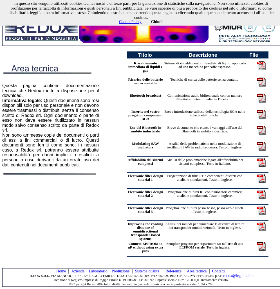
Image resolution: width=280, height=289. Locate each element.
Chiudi (157, 22)
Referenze (173, 271)
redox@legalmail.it (238, 276)
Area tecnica (197, 271)
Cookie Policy (130, 22)
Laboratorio (98, 271)
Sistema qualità (147, 271)
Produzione (121, 271)
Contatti (218, 271)
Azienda (78, 271)
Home (61, 271)
